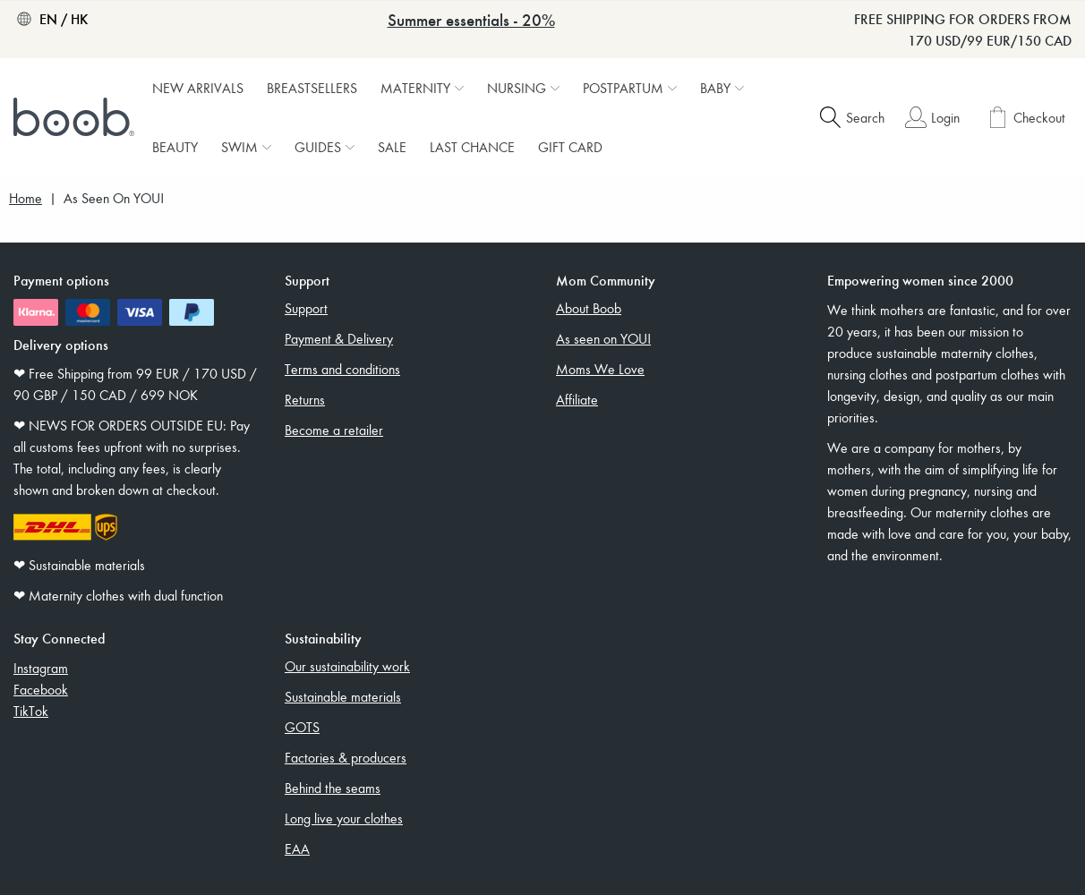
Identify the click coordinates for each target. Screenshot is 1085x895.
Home (25, 198)
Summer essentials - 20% (471, 19)
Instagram (40, 668)
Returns (305, 399)
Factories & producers (345, 757)
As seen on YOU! (603, 338)
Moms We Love (600, 369)
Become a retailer (334, 430)
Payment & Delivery (339, 338)
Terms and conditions (342, 369)
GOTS (302, 727)
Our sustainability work (347, 666)
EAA (297, 848)
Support (306, 308)
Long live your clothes (344, 818)
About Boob (588, 308)
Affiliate (577, 399)
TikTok (30, 711)
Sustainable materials (343, 696)
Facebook (40, 689)
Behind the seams (332, 788)
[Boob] (76, 117)
